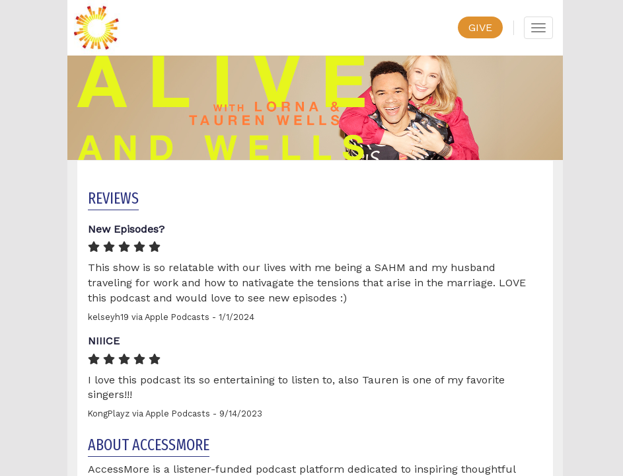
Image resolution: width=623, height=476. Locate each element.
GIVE (480, 27)
